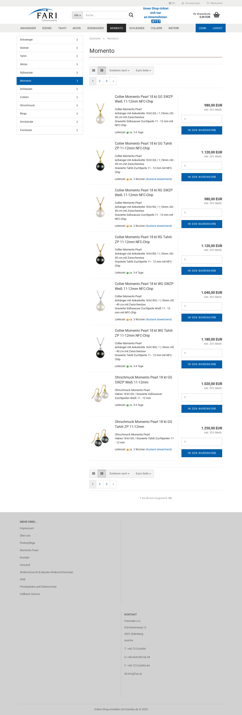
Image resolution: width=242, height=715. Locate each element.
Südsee (47, 28)
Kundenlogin (191, 3)
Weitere (174, 28)
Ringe (23, 113)
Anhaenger (28, 28)
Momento (116, 28)
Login (202, 28)
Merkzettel (214, 3)
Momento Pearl (29, 550)
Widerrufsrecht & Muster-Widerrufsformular (46, 572)
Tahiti (62, 28)
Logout (217, 28)
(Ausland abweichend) (159, 179)
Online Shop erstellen (107, 709)
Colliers (156, 28)
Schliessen (136, 28)
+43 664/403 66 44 (138, 657)
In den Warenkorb (202, 130)
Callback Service (30, 594)
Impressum (27, 528)
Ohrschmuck (27, 105)
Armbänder (26, 121)
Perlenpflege (27, 542)
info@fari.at (134, 673)
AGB (22, 579)
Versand (25, 564)
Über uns (25, 535)
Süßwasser (95, 28)
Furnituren (26, 130)
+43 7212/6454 (136, 648)
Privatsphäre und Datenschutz (38, 586)
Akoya (77, 28)
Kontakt (24, 557)
